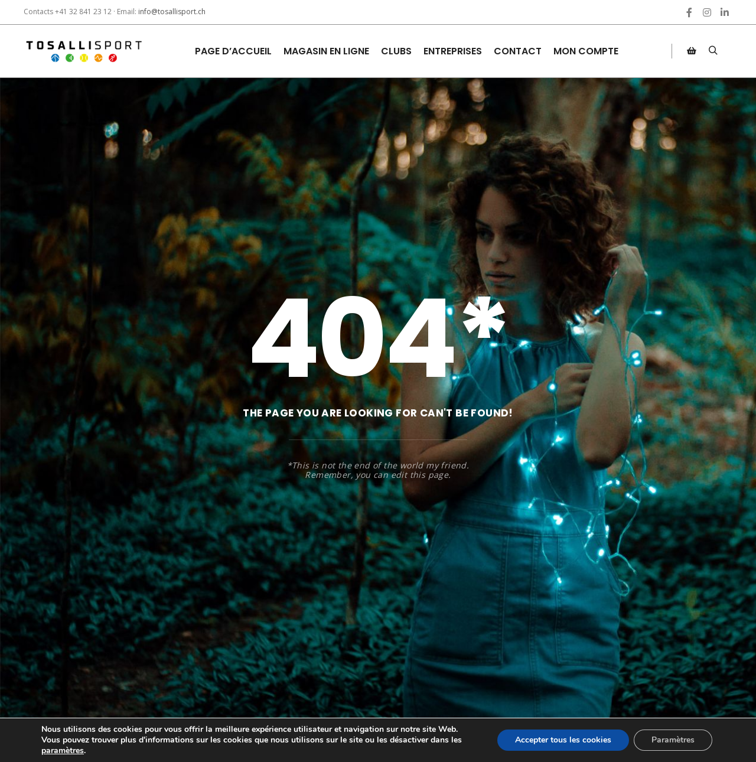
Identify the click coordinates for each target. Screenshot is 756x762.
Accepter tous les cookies (563, 739)
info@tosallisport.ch (172, 11)
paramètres (62, 750)
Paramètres (673, 739)
